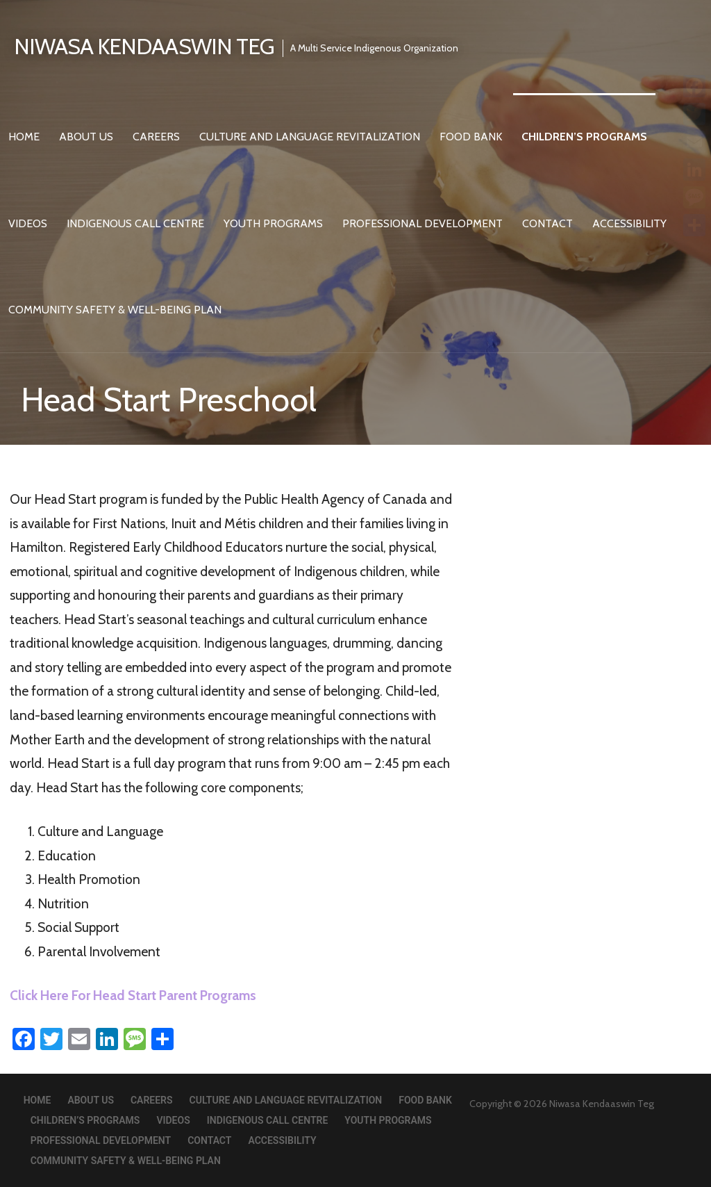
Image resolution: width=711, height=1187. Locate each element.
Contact (547, 223)
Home (24, 136)
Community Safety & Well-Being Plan (114, 309)
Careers (156, 136)
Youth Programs (273, 223)
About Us (86, 136)
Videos (27, 223)
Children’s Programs (584, 136)
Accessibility (629, 223)
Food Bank (471, 136)
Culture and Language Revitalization (309, 136)
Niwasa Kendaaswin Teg (144, 46)
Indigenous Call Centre (135, 223)
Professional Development (422, 223)
